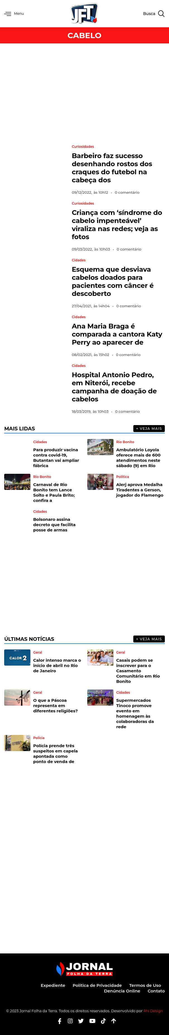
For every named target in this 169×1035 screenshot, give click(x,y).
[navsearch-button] (154, 13)
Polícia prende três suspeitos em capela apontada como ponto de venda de (55, 753)
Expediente (50, 985)
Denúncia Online (121, 991)
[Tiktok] (101, 1021)
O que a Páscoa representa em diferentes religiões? (55, 705)
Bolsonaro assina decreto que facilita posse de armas (54, 525)
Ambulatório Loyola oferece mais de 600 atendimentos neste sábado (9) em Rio (138, 457)
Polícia (39, 738)
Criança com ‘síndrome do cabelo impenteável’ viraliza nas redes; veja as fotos (117, 225)
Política (122, 477)
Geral (37, 652)
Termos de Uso (145, 985)
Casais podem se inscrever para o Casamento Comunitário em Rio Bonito (138, 671)
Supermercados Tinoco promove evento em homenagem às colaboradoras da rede (135, 713)
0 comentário (127, 192)
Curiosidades (83, 146)
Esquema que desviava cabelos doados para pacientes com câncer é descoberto (112, 281)
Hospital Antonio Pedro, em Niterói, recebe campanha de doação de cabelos (114, 387)
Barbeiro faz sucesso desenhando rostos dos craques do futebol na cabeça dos (112, 168)
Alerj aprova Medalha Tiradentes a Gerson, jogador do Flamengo (139, 490)
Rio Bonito (125, 442)
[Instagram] (68, 1021)
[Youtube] (90, 1021)
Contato (156, 991)
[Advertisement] (84, 94)
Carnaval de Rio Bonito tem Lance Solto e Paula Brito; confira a (54, 492)
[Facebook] (57, 1021)
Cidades (79, 260)
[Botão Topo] (111, 1021)
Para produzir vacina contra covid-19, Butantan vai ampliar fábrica (56, 457)
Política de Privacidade (95, 985)
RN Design (153, 1011)
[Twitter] (79, 1021)
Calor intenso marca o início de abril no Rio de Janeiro (57, 665)
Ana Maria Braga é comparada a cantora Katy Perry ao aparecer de (117, 334)
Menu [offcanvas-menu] (14, 13)
